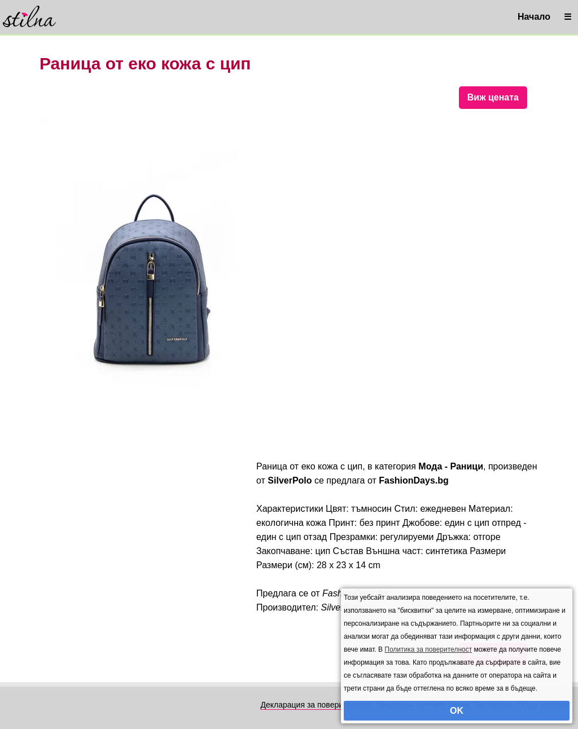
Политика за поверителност (428, 649)
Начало (534, 16)
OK (456, 710)
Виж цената (493, 97)
